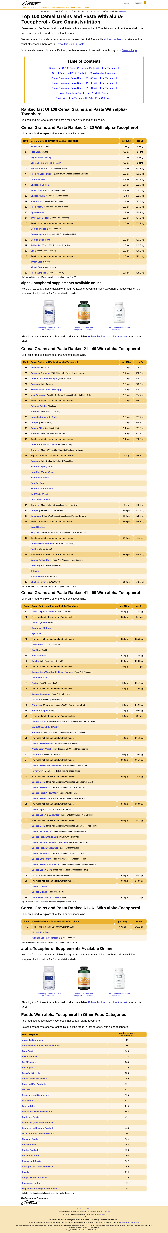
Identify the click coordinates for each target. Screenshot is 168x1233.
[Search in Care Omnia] (128, 3)
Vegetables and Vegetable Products (39, 1188)
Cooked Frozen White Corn (45, 837)
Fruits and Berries (31, 1117)
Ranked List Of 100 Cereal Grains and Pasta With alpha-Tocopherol (84, 68)
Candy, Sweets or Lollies (34, 1078)
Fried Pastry (37, 207)
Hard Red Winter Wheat (42, 472)
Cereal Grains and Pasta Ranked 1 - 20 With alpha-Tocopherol (84, 73)
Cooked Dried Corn (40, 240)
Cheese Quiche (39, 622)
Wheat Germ (37, 146)
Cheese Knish (38, 196)
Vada (33, 251)
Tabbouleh (36, 245)
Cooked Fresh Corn (41, 787)
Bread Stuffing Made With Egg (46, 389)
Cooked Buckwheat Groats (44, 444)
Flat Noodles (37, 168)
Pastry (35, 683)
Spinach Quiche (39, 406)
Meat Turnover (38, 395)
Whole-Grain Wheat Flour (44, 749)
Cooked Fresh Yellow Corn (45, 793)
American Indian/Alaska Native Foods (41, 1045)
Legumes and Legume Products (38, 1128)
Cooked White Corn (41, 853)
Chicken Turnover (40, 582)
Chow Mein (37, 644)
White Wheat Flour (40, 218)
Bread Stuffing (38, 527)
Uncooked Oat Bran (40, 499)
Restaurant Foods (31, 1155)
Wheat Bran (36, 262)
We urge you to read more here (129, 1222)
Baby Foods (28, 1051)
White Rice (37, 705)
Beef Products (29, 1062)
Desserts (26, 1089)
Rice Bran (36, 152)
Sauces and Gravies (32, 1161)
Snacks (25, 1172)
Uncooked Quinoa (40, 185)
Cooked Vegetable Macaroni (46, 938)
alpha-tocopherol (113, 39)
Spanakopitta (37, 212)
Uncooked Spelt (39, 677)
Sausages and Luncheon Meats (37, 1166)
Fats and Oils (28, 1106)
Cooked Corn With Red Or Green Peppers (52, 672)
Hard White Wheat (40, 477)
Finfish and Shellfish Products (37, 1111)
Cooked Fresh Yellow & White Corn (49, 765)
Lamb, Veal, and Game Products (38, 1122)
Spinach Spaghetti (41, 710)
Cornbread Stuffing (41, 628)
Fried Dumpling (38, 273)
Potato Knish (37, 190)
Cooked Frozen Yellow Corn (45, 848)
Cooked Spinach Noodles (44, 611)
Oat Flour (36, 754)
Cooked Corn (38, 782)
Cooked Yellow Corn (42, 798)
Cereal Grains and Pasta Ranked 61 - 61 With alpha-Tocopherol (84, 88)
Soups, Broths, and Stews (35, 1177)
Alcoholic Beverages (32, 1040)
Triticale (35, 571)
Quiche (35, 661)
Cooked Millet (37, 428)
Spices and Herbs (31, 1183)
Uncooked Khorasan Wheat (45, 897)
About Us (89, 1208)
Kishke (34, 549)
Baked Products (30, 1056)
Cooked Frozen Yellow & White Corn (50, 842)
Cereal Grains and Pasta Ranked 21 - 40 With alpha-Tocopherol (84, 78)
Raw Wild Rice (39, 655)
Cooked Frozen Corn (42, 831)
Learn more (123, 11)
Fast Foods (27, 1100)
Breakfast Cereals (31, 1073)
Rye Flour (35, 367)
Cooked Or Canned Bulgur (44, 378)
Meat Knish (36, 201)
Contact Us (80, 1208)
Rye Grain (37, 633)
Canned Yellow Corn (41, 560)
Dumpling (35, 422)
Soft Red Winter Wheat (42, 488)
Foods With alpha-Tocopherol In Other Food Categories (84, 98)
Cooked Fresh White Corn (44, 743)
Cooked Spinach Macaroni (45, 809)
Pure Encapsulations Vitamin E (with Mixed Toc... (49, 329)
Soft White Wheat (39, 494)
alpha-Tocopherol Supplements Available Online (84, 93)
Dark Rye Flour (38, 179)
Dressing (35, 384)
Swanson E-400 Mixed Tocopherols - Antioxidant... (84, 329)
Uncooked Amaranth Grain (44, 417)
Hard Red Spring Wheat (42, 466)
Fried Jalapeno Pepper (42, 174)
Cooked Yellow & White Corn (46, 815)
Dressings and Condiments (35, 1095)
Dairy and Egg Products (34, 1084)
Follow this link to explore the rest (107, 336)
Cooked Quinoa (38, 229)
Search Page (129, 50)
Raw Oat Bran (38, 483)
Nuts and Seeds (30, 1139)
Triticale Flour (38, 576)
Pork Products (29, 1144)
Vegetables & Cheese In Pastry (46, 163)
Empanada (36, 516)
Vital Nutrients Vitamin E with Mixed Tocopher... (119, 329)
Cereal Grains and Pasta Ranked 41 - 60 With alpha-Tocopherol (84, 83)
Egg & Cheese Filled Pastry (45, 727)
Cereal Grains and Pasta (70, 44)
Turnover (35, 411)
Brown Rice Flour (41, 932)
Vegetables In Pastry (41, 157)
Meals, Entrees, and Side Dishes (38, 1133)
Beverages (27, 1067)
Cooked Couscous (41, 694)
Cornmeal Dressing (40, 373)
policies (107, 1211)
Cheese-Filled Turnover (42, 543)
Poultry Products (30, 1150)
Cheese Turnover (40, 721)
